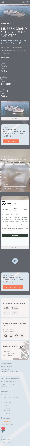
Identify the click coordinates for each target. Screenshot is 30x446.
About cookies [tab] (15, 209)
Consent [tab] (5, 209)
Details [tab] (24, 209)
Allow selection (15, 239)
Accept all (15, 235)
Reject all (15, 242)
